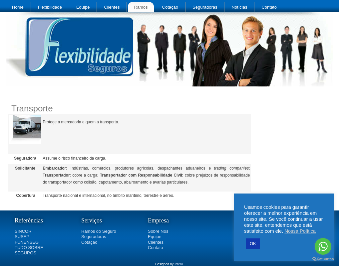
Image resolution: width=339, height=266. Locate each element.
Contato (269, 7)
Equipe (83, 7)
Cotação (170, 7)
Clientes (112, 7)
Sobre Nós (158, 231)
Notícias (239, 7)
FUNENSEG (27, 242)
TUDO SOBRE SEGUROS (29, 250)
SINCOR (23, 231)
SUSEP (22, 236)
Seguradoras (204, 7)
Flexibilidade (50, 7)
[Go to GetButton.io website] (323, 259)
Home (18, 7)
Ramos (141, 7)
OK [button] (253, 243)
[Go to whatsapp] (323, 246)
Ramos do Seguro (98, 231)
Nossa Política (300, 231)
